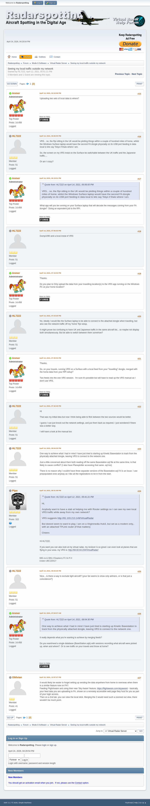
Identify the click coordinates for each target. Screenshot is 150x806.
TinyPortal (129, 803)
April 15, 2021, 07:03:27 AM (50, 613)
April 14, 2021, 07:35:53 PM (50, 358)
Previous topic (122, 74)
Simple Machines (25, 803)
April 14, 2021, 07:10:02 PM (50, 273)
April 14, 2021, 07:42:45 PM (50, 406)
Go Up (10, 718)
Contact (78, 783)
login (44, 745)
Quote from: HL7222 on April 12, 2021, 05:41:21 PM (69, 497)
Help (136, 803)
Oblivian (17, 677)
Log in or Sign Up (17, 738)
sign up (53, 745)
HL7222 (16, 136)
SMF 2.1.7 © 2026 (11, 803)
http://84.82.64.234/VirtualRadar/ (83, 550)
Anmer (16, 93)
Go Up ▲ (142, 803)
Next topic (137, 74)
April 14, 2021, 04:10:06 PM (50, 93)
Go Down (12, 84)
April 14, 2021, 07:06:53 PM (50, 231)
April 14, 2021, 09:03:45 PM (50, 571)
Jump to (99, 731)
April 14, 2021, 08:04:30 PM (50, 448)
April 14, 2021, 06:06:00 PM (50, 136)
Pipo (15, 490)
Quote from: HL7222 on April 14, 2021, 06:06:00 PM (69, 184)
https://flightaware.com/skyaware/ (112, 688)
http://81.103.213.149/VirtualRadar (75, 518)
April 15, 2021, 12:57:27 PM (50, 677)
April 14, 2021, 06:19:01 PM (50, 178)
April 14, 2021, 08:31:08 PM (50, 490)
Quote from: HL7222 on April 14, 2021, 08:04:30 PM (69, 619)
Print (140, 84)
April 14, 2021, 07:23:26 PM (50, 316)
